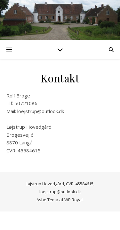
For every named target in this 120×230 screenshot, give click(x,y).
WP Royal (73, 200)
